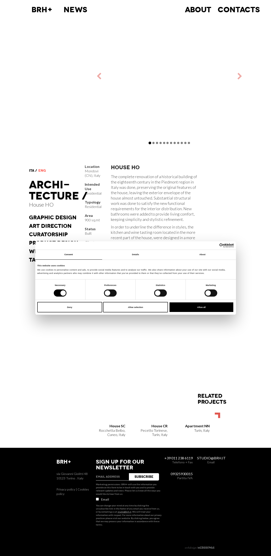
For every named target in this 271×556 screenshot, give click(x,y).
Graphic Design (53, 217)
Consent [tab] (68, 254)
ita (31, 170)
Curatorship (48, 234)
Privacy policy (65, 489)
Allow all (201, 307)
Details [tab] (135, 254)
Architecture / (58, 190)
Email (102, 499)
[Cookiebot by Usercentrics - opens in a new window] (214, 245)
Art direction (50, 226)
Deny (69, 307)
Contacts (239, 10)
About (198, 10)
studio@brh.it (124, 511)
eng (42, 170)
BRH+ (42, 10)
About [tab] (202, 254)
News (75, 10)
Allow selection (135, 307)
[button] (119, 76)
